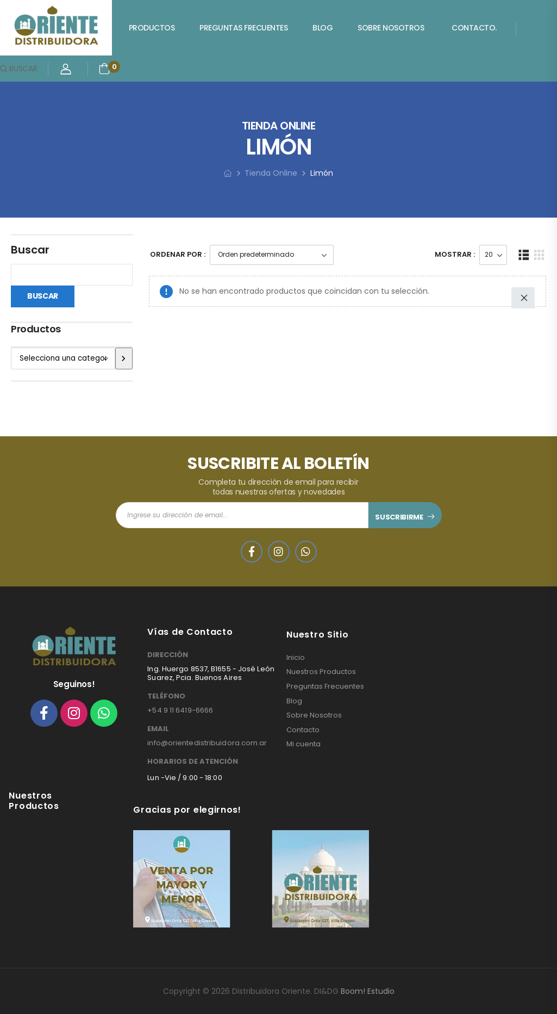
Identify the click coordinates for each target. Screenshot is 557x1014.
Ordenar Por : (177, 254)
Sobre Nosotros (391, 27)
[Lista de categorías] (63, 358)
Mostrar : (455, 254)
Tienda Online (271, 173)
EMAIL (158, 729)
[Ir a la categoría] (124, 358)
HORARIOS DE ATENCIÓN (192, 761)
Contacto (303, 730)
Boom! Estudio (368, 991)
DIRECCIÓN (167, 655)
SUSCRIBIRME (399, 517)
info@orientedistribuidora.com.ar (207, 743)
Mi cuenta (303, 744)
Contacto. (474, 27)
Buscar (30, 249)
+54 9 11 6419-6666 (180, 710)
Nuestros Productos (321, 671)
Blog (322, 27)
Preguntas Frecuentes (243, 27)
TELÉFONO (166, 696)
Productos (152, 27)
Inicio (295, 657)
